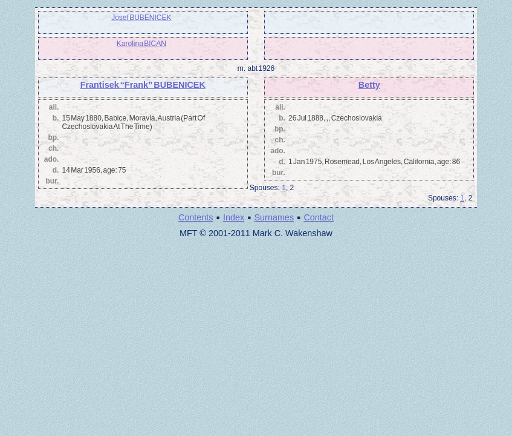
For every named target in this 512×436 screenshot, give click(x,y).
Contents (195, 217)
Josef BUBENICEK (141, 17)
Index (233, 217)
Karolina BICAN (141, 43)
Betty (369, 85)
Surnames (274, 217)
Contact (318, 217)
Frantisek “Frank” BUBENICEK (143, 85)
